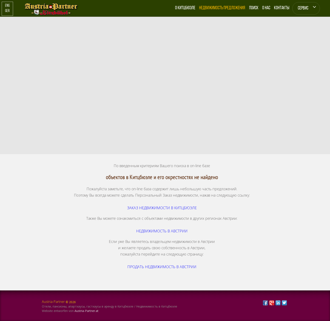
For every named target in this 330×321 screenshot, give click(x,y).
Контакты (281, 8)
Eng (7, 6)
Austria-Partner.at (86, 311)
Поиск (253, 8)
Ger (7, 11)
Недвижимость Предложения (222, 8)
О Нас (266, 8)
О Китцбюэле (185, 8)
